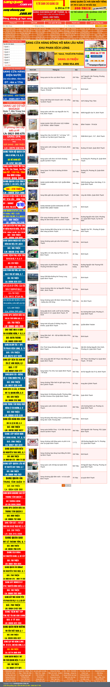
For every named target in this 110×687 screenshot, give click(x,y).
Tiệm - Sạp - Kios (99, 35)
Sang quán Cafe (10, 28)
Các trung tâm (40, 33)
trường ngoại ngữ (25, 33)
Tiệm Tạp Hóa (55, 37)
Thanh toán (76, 23)
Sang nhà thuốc (10, 35)
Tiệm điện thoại (40, 39)
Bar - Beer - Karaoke (70, 28)
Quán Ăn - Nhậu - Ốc (25, 29)
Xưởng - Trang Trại (85, 39)
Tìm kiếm (101, 26)
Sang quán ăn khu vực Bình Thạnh (52, 77)
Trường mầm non (10, 33)
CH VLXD (70, 37)
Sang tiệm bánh (85, 35)
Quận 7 (7, 62)
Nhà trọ (99, 33)
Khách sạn (85, 31)
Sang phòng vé (84, 33)
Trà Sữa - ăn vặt (85, 29)
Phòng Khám (25, 35)
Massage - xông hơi (70, 31)
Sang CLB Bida (10, 37)
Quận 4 (7, 54)
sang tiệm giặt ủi (55, 39)
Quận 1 (7, 47)
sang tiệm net (40, 37)
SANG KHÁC (100, 37)
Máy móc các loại (70, 35)
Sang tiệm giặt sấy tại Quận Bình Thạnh (54, 195)
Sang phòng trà (99, 28)
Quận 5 (7, 57)
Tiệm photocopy (25, 39)
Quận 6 (7, 60)
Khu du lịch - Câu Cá (70, 39)
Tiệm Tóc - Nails (40, 31)
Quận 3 (7, 52)
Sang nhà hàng (55, 28)
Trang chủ (13, 23)
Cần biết (34, 23)
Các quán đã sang (55, 23)
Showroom (40, 35)
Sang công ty (55, 33)
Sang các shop (10, 31)
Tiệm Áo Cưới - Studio (55, 31)
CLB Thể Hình (25, 37)
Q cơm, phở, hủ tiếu (40, 29)
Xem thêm (8, 65)
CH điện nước (85, 37)
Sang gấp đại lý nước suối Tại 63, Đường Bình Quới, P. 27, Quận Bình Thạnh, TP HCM (54, 313)
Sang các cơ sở (55, 35)
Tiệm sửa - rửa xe (10, 39)
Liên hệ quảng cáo (96, 23)
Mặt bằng (100, 31)
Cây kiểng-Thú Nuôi (100, 39)
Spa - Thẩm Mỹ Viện (25, 31)
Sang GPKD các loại (70, 33)
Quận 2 (7, 49)
